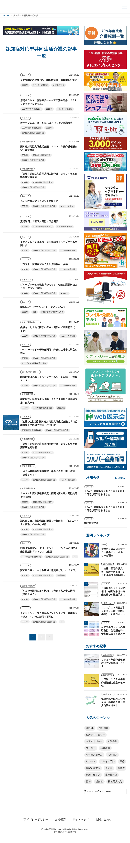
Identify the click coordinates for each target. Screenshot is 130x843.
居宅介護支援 (93, 768)
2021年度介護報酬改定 (42, 408)
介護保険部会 (58, 85)
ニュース (25, 75)
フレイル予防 (108, 761)
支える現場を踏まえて (31, 322)
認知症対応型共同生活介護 (33, 133)
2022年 (25, 293)
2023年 (25, 226)
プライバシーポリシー (34, 825)
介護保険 (61, 408)
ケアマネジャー (94, 741)
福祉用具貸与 (115, 781)
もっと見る (120, 478)
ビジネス (90, 761)
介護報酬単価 (27, 141)
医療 (122, 761)
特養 (88, 781)
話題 (104, 544)
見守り (108, 768)
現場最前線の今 (28, 466)
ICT (34, 312)
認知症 (99, 781)
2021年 (25, 358)
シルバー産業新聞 (40, 85)
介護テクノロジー (95, 734)
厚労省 (121, 768)
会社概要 (60, 825)
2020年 (25, 480)
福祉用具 (103, 728)
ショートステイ (66, 206)
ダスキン (64, 293)
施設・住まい (93, 774)
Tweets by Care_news (97, 791)
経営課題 (105, 748)
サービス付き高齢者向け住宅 (34, 363)
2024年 (25, 155)
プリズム (90, 748)
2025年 (25, 85)
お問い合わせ (103, 825)
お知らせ (88, 487)
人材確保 (112, 754)
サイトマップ (80, 825)
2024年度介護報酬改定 (31, 109)
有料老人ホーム (94, 754)
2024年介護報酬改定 (41, 155)
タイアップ (26, 280)
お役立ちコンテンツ (108, 603)
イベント (25, 345)
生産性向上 (111, 774)
